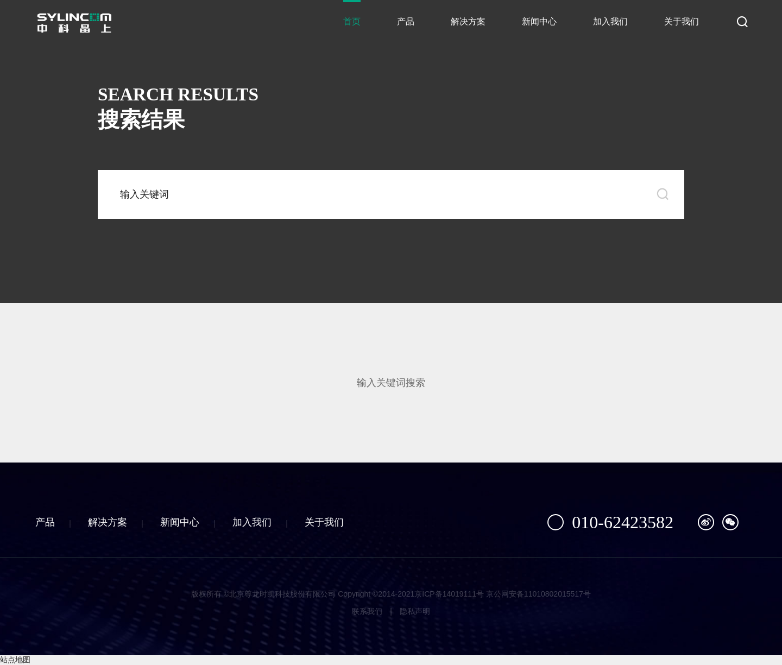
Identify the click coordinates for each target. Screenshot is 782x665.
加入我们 (610, 21)
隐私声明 (415, 611)
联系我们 (367, 611)
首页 (352, 21)
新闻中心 (539, 21)
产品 (405, 21)
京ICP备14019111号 (449, 594)
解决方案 (468, 21)
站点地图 (15, 659)
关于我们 (681, 21)
